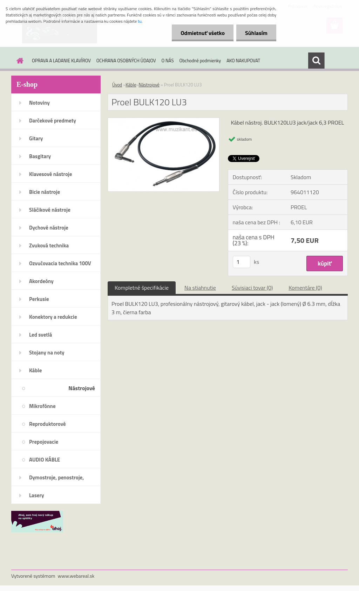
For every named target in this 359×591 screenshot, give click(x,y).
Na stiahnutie (200, 287)
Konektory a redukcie (53, 317)
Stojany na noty (47, 353)
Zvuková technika (49, 245)
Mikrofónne (42, 406)
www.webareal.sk (76, 575)
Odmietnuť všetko (203, 33)
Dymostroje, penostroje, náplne (56, 479)
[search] (316, 60)
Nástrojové (81, 388)
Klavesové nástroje (50, 174)
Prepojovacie (43, 442)
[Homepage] (18, 60)
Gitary (36, 138)
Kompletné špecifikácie (142, 287)
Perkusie (39, 299)
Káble (35, 370)
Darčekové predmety (52, 121)
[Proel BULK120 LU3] (163, 121)
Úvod (117, 84)
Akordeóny (41, 281)
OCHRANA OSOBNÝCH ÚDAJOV (126, 60)
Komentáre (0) (305, 287)
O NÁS (168, 60)
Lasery (36, 495)
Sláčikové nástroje (49, 210)
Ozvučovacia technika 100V (60, 263)
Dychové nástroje (48, 228)
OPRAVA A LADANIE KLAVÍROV (61, 60)
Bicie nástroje (44, 192)
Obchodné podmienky (200, 60)
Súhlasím (256, 33)
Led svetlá (40, 335)
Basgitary (40, 156)
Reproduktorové (47, 424)
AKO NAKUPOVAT (243, 60)
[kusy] (241, 262)
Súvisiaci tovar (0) (252, 287)
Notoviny (39, 103)
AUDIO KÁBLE (44, 460)
